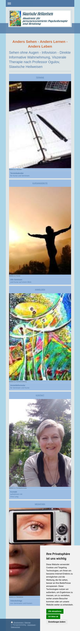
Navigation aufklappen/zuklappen (40, 3)
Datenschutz (15, 627)
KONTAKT (40, 395)
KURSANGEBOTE (40, 183)
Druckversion (17, 623)
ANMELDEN (40, 290)
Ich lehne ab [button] (53, 617)
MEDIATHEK (40, 504)
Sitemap (28, 623)
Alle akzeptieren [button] (55, 611)
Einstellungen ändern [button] (57, 622)
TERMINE (40, 77)
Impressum (32, 625)
